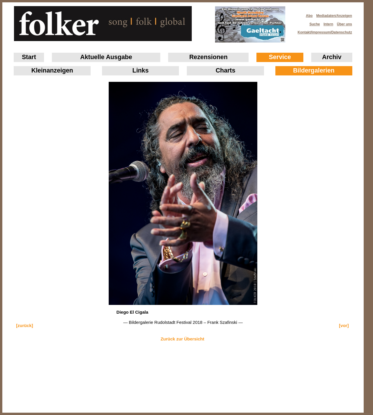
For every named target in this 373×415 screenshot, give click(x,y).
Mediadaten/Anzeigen (334, 16)
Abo (309, 16)
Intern (328, 24)
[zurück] (24, 325)
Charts (225, 70)
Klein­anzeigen (52, 70)
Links (140, 70)
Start (29, 57)
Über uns (344, 24)
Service (280, 57)
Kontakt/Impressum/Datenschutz (323, 30)
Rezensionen (208, 57)
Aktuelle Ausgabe (106, 57)
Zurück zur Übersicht (182, 338)
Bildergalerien (314, 70)
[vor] (344, 325)
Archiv (331, 57)
